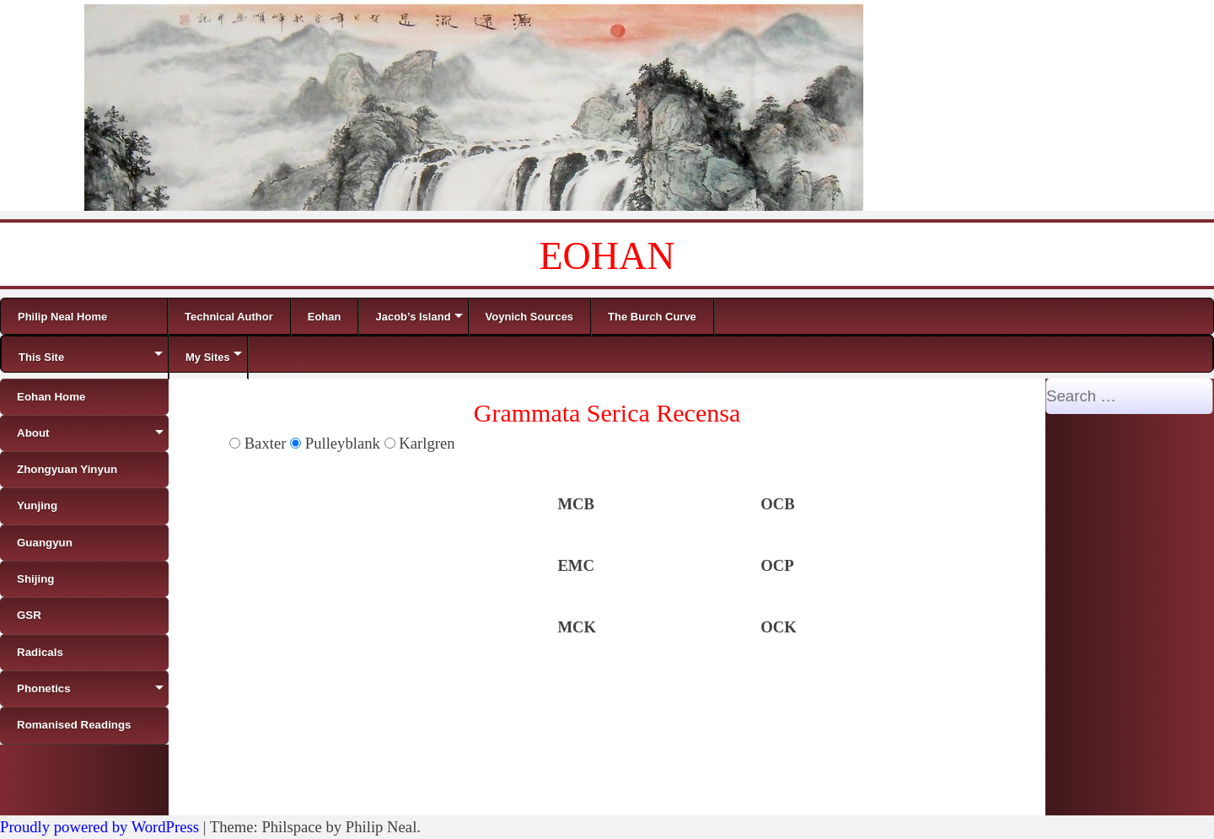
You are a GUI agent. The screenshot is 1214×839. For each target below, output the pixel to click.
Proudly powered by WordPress (99, 827)
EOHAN (607, 255)
